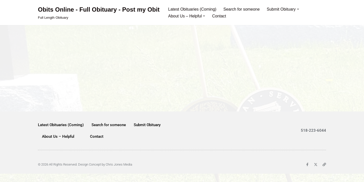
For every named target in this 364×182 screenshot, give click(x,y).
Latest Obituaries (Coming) (192, 9)
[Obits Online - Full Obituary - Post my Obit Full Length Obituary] (99, 12)
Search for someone (242, 9)
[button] (298, 9)
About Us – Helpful (58, 144)
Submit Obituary (147, 133)
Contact (219, 16)
